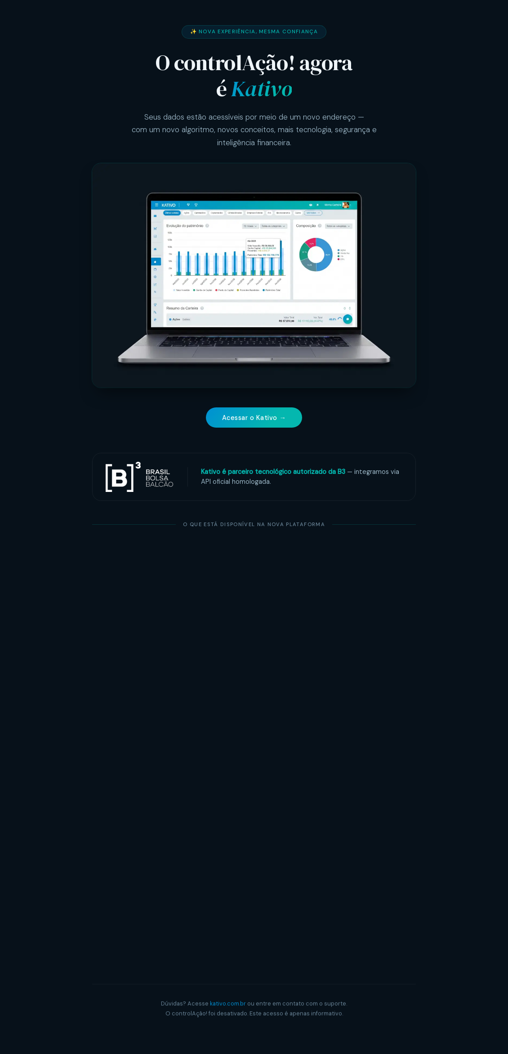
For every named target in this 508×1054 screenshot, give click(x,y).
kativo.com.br (228, 1004)
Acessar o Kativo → (254, 418)
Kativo (261, 88)
